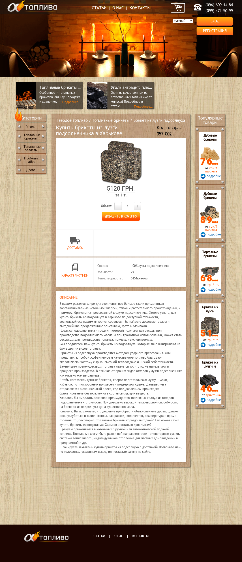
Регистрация (215, 31)
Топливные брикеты (32, 136)
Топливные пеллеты (32, 148)
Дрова (31, 170)
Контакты (140, 7)
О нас (118, 7)
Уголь (30, 127)
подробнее (213, 176)
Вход (214, 21)
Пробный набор (31, 159)
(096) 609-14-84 (219, 4)
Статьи (99, 7)
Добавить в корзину (121, 216)
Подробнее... (71, 102)
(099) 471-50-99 (219, 10)
